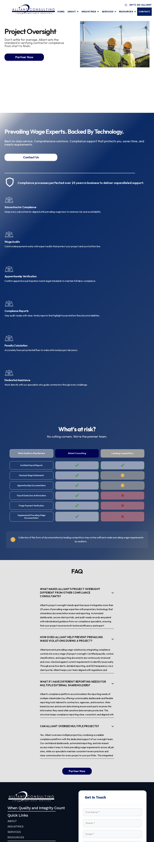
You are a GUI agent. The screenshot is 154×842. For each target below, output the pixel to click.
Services (107, 11)
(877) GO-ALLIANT (138, 4)
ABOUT (12, 720)
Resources (126, 11)
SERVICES (14, 731)
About (72, 11)
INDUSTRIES (15, 726)
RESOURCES (16, 737)
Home (61, 11)
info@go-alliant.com (27, 757)
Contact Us (21, 157)
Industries (89, 11)
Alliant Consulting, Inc (38, 816)
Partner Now (21, 57)
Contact (144, 11)
